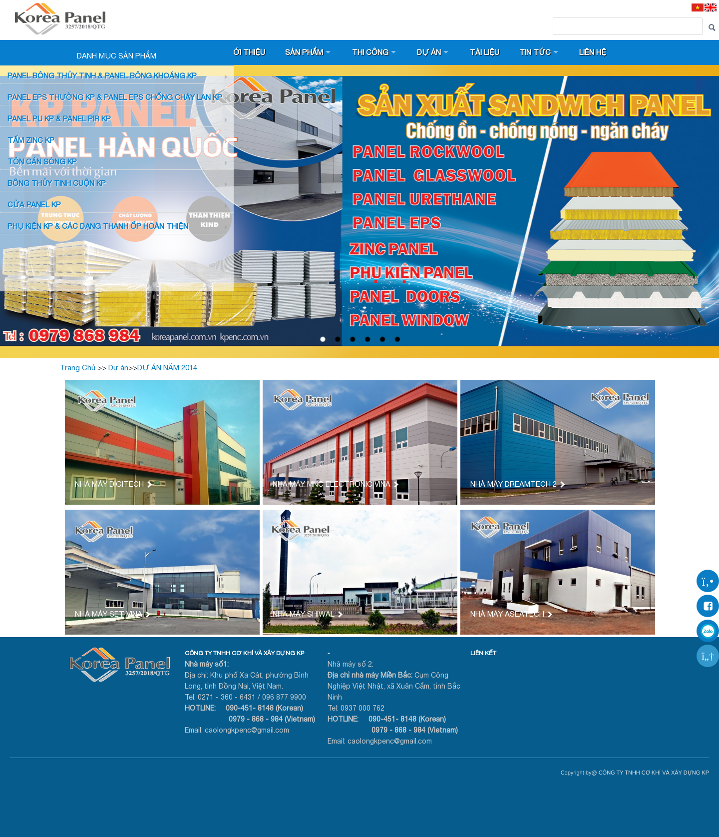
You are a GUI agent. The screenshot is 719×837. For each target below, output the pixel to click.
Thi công (370, 52)
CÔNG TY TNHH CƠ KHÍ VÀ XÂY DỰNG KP (244, 653)
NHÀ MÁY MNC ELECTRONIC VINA (335, 484)
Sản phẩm (304, 52)
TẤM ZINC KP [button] (30, 140)
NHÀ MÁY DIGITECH (113, 484)
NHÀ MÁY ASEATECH (510, 614)
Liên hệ (592, 52)
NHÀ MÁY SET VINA (112, 614)
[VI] (698, 7)
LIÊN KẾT (483, 653)
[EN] (711, 7)
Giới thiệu (245, 52)
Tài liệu (484, 52)
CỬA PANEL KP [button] (34, 204)
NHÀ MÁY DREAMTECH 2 (517, 484)
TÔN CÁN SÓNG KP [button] (42, 161)
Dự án (429, 52)
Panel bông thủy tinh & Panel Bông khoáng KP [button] (102, 75)
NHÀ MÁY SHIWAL (307, 614)
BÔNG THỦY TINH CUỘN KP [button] (56, 183)
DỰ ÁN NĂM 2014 (167, 367)
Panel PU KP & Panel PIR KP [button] (59, 118)
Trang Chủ (77, 367)
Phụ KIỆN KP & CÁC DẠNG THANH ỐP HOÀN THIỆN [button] (97, 226)
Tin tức (535, 52)
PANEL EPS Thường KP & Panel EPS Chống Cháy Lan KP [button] (114, 97)
